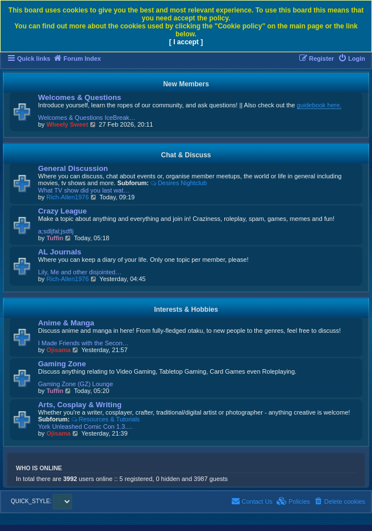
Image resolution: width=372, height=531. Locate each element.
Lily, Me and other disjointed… (80, 272)
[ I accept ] (186, 42)
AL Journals (59, 252)
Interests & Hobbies (186, 309)
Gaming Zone (62, 363)
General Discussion (73, 168)
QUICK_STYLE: (41, 501)
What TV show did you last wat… (83, 190)
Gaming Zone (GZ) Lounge (75, 384)
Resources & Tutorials (106, 419)
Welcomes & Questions (79, 97)
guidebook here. (319, 105)
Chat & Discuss (186, 155)
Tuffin (55, 238)
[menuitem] (351, 58)
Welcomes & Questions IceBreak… (87, 117)
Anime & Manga (66, 323)
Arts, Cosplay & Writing (80, 404)
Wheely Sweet (67, 124)
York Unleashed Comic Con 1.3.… (85, 426)
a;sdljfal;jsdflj (55, 231)
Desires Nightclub (179, 182)
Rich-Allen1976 (68, 197)
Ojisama (59, 349)
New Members (186, 84)
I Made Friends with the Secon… (83, 343)
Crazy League (62, 211)
